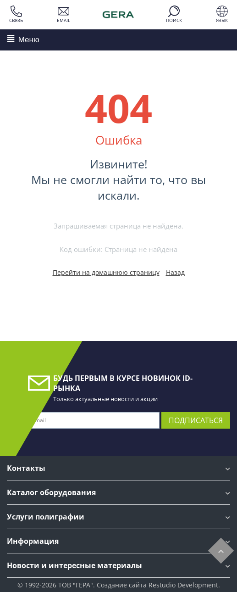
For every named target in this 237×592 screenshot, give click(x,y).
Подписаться (196, 420)
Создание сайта (122, 585)
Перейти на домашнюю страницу (106, 272)
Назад (175, 272)
